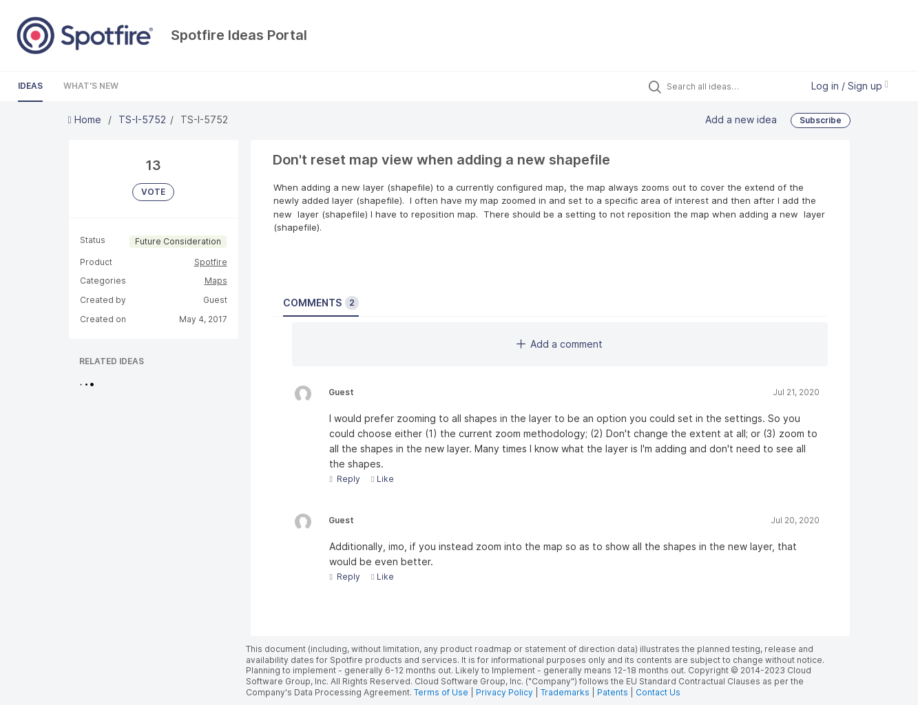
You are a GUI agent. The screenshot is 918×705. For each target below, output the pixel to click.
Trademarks (566, 692)
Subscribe (821, 120)
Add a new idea (741, 119)
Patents (612, 692)
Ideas (30, 86)
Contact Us (658, 692)
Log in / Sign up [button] (849, 86)
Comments (321, 303)
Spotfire (210, 262)
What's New (90, 86)
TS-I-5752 (142, 119)
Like (382, 479)
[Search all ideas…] (730, 86)
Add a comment (560, 344)
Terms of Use (441, 692)
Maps (216, 280)
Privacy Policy (504, 692)
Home (86, 119)
